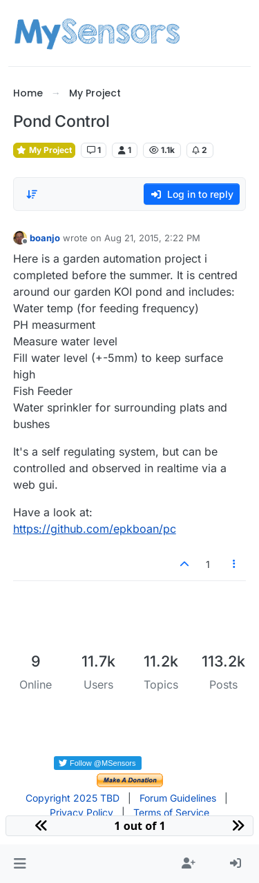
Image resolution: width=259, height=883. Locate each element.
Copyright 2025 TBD (72, 798)
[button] (20, 863)
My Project (44, 150)
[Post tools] (234, 564)
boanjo (45, 237)
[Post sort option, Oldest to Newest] (31, 194)
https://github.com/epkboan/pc (94, 529)
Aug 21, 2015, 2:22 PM (152, 237)
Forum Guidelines (178, 798)
